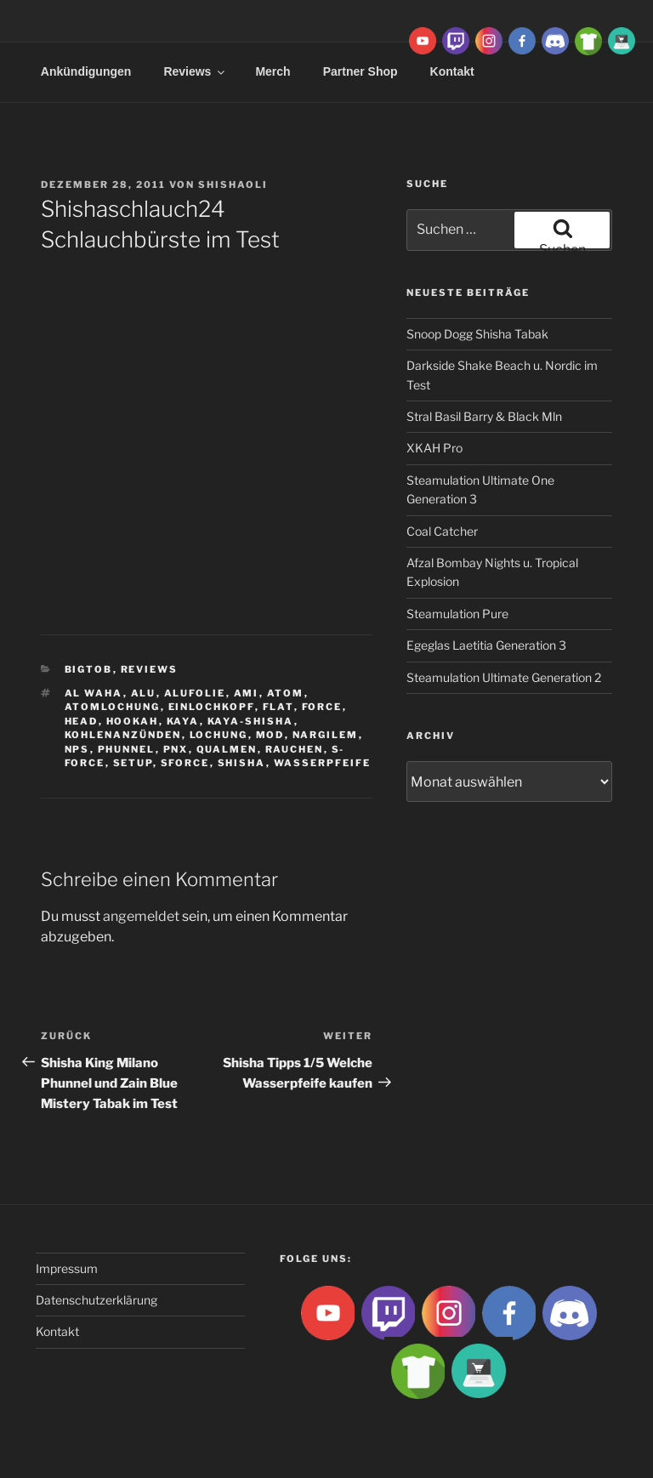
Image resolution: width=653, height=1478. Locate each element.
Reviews (195, 71)
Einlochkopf (211, 707)
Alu (143, 693)
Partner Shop (360, 71)
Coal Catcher (442, 531)
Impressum (67, 1268)
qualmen (227, 749)
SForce (185, 763)
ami (246, 693)
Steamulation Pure (457, 613)
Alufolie (195, 693)
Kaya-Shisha (250, 721)
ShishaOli (233, 184)
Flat (278, 707)
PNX (176, 749)
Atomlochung (113, 707)
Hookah (132, 721)
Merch (272, 71)
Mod (270, 735)
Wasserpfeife (323, 763)
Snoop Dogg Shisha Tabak (477, 334)
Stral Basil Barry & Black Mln (484, 416)
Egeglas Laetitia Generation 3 (486, 645)
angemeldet (141, 916)
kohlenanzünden (123, 735)
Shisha (242, 763)
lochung (219, 735)
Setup (133, 763)
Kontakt (57, 1331)
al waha (94, 693)
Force (322, 707)
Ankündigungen (86, 71)
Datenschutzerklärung (96, 1300)
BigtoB (89, 669)
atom (285, 693)
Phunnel (127, 749)
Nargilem (325, 735)
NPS (77, 749)
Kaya (183, 721)
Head (82, 721)
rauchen (294, 749)
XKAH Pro (434, 448)
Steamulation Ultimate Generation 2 (503, 677)
